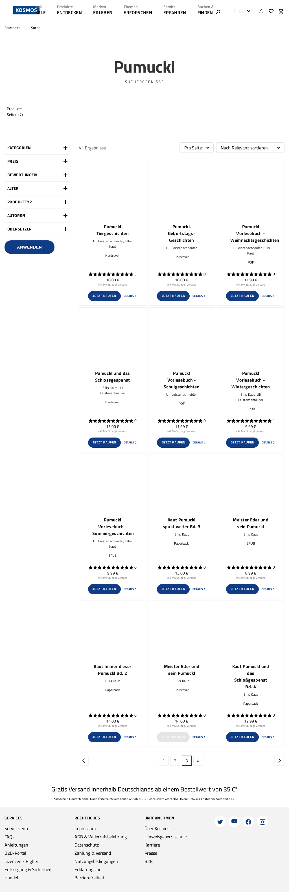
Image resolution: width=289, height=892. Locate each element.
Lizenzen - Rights (21, 861)
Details (130, 296)
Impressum (85, 828)
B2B (148, 861)
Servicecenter (18, 828)
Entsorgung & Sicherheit (28, 869)
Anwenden (29, 247)
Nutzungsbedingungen (96, 861)
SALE (40, 12)
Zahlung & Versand (93, 853)
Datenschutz (87, 844)
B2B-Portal (15, 853)
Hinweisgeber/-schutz (165, 836)
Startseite (13, 28)
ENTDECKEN (69, 12)
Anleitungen (16, 844)
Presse (150, 853)
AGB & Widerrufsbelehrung (101, 836)
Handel (11, 877)
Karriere (152, 844)
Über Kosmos (156, 828)
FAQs (9, 836)
